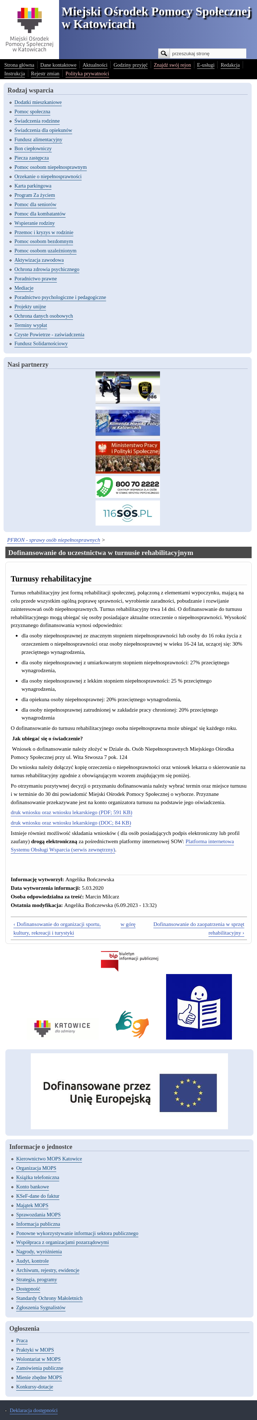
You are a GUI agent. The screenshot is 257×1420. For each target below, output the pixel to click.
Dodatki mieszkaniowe (38, 102)
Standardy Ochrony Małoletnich (49, 1298)
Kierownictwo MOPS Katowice (49, 1159)
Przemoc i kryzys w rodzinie (43, 232)
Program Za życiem (34, 195)
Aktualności (95, 65)
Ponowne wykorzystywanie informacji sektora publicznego (77, 1233)
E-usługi (206, 65)
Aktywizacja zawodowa (39, 260)
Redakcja (230, 65)
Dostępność (28, 1289)
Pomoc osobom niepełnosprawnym (50, 167)
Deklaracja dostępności (34, 1410)
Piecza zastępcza (31, 158)
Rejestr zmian (45, 73)
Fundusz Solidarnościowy (41, 343)
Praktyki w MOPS (35, 1350)
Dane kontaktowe (58, 65)
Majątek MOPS (32, 1205)
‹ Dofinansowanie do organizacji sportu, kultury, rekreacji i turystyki (57, 928)
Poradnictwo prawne (35, 278)
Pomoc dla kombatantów (40, 214)
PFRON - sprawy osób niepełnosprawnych (53, 540)
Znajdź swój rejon (172, 65)
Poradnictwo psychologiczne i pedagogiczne (60, 297)
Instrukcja (14, 73)
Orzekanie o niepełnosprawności (48, 176)
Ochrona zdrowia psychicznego (46, 269)
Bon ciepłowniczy (33, 148)
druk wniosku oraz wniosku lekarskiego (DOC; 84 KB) (71, 823)
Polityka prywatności (87, 73)
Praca (22, 1340)
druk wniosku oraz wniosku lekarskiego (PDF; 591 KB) (71, 812)
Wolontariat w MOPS (38, 1359)
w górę (128, 924)
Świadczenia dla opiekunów (43, 130)
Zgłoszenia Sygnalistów (41, 1307)
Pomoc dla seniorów (35, 204)
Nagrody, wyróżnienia (39, 1251)
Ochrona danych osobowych (43, 316)
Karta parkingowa (33, 186)
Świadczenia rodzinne (37, 121)
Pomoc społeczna (32, 111)
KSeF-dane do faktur (37, 1196)
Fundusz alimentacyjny (38, 139)
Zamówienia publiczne (39, 1368)
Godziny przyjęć (130, 65)
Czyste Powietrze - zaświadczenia (49, 334)
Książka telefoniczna (37, 1177)
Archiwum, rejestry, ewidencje (47, 1270)
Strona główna (19, 65)
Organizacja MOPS (36, 1168)
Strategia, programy (36, 1279)
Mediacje (24, 288)
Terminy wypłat (30, 325)
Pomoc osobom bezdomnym (43, 241)
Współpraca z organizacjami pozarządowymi (62, 1242)
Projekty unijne (30, 306)
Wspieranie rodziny (34, 223)
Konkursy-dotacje (34, 1387)
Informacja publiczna (38, 1224)
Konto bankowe (32, 1186)
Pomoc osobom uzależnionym (45, 250)
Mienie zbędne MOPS (39, 1377)
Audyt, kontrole (32, 1261)
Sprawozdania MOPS (38, 1214)
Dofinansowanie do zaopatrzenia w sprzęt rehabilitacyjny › (199, 928)
